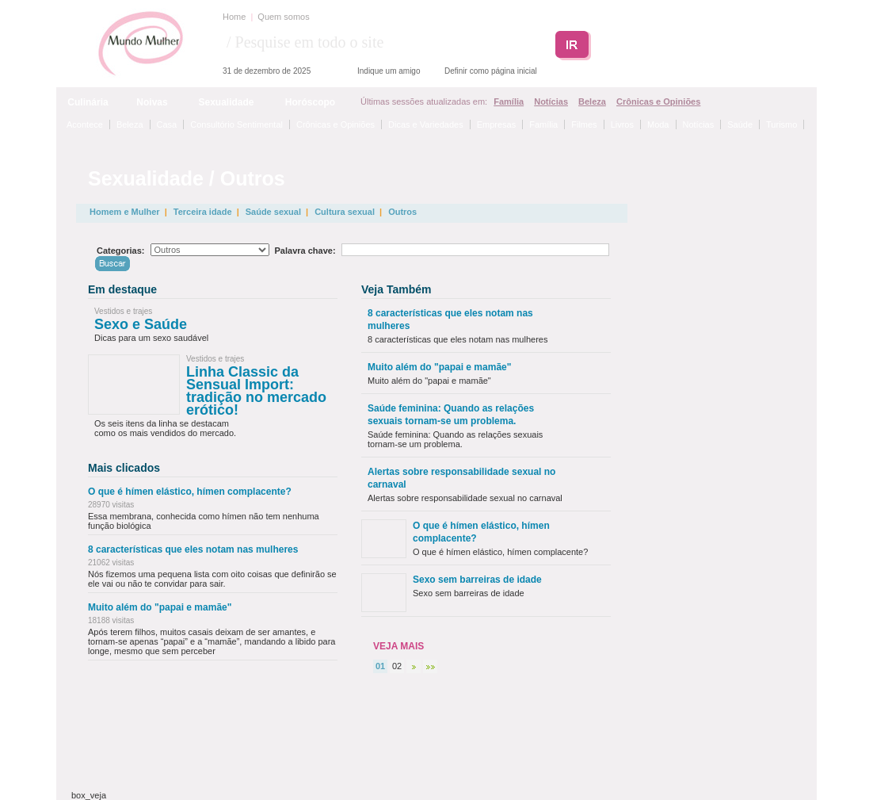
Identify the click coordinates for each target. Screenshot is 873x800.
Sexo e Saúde (140, 324)
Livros (622, 124)
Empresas (497, 124)
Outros (402, 211)
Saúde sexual (273, 211)
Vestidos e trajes (123, 311)
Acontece (85, 124)
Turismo (781, 124)
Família (509, 101)
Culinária (87, 102)
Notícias (551, 101)
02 (397, 666)
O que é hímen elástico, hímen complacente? (190, 491)
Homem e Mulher (125, 211)
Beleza (592, 101)
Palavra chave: (305, 250)
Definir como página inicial (490, 71)
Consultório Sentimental (236, 124)
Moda (658, 124)
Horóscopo (310, 102)
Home (234, 16)
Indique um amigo (389, 71)
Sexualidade (226, 102)
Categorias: (121, 250)
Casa (167, 124)
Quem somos (283, 16)
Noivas (151, 102)
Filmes (584, 124)
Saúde (740, 124)
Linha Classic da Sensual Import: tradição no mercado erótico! (256, 391)
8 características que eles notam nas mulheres (193, 549)
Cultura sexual (345, 211)
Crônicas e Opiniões (658, 101)
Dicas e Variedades (425, 124)
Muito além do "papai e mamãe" (159, 607)
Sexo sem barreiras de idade (477, 579)
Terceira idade (202, 211)
